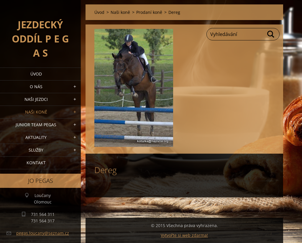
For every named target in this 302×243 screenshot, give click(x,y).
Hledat (271, 34)
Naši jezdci (36, 99)
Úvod (36, 74)
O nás (36, 86)
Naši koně (36, 112)
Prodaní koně (149, 12)
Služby (36, 150)
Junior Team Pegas (36, 124)
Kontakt (36, 162)
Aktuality (36, 137)
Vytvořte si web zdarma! (184, 235)
